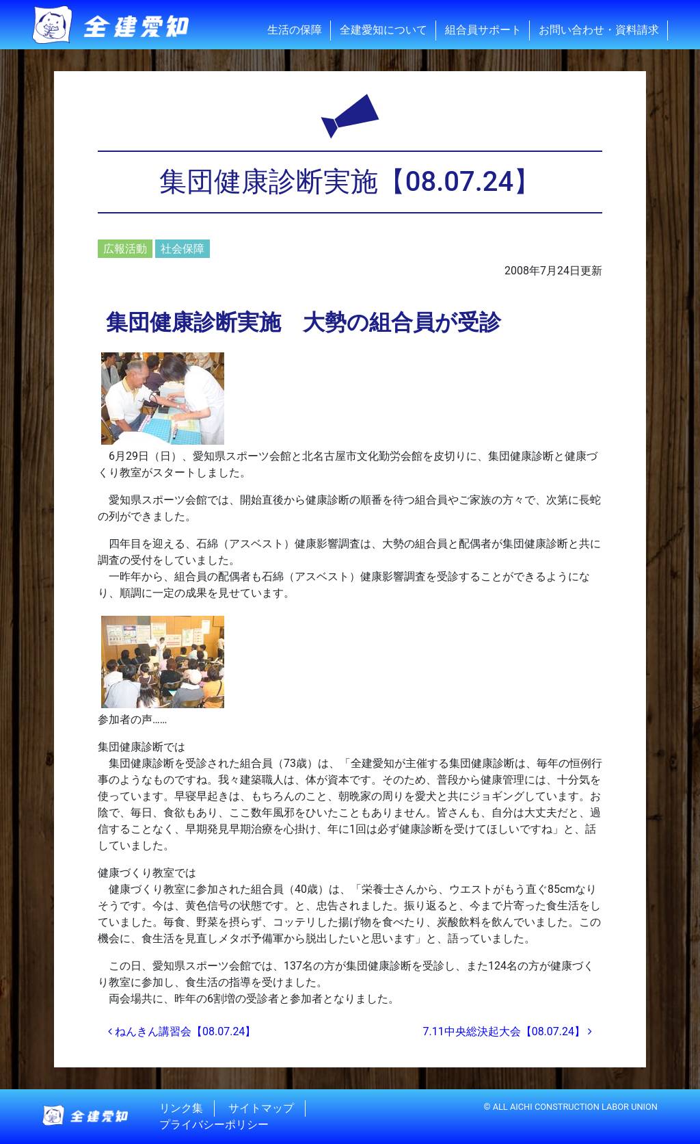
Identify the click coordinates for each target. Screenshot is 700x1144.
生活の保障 (294, 29)
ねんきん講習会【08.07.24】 (182, 1031)
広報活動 (125, 248)
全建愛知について (383, 29)
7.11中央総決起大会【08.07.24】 (507, 1031)
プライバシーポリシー (214, 1124)
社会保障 (182, 248)
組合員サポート (483, 29)
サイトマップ (261, 1108)
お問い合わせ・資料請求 (599, 29)
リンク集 (181, 1108)
